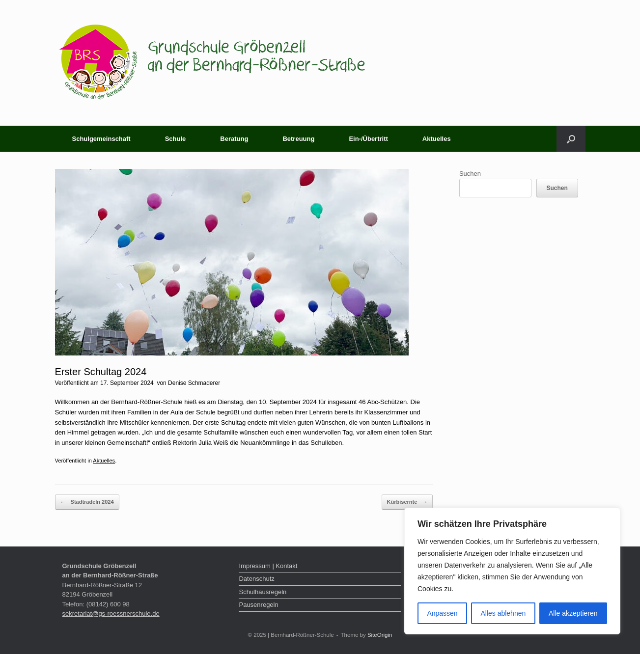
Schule (175, 138)
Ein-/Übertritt (368, 138)
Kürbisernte (407, 502)
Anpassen (442, 613)
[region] (512, 571)
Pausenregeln (258, 604)
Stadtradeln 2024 (87, 502)
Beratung (234, 138)
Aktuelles (436, 138)
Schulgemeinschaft (101, 138)
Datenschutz (256, 578)
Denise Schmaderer (194, 383)
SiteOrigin (379, 635)
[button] (571, 139)
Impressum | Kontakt (268, 566)
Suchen (470, 173)
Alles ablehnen (503, 613)
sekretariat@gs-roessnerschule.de (111, 613)
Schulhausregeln (262, 592)
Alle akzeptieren (573, 613)
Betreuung (298, 138)
